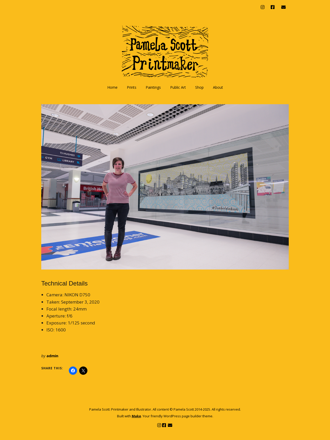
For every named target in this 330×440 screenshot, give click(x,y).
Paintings (153, 87)
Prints (131, 87)
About (218, 87)
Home (112, 87)
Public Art (178, 87)
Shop (199, 87)
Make (136, 416)
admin (52, 355)
